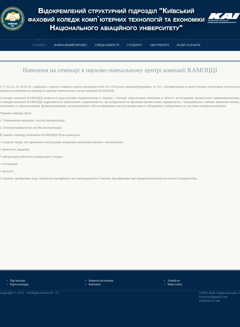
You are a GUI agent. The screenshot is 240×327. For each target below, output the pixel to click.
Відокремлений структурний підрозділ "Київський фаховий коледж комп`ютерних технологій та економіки (116, 14)
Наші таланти (188, 45)
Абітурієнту (159, 45)
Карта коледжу (19, 284)
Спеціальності (107, 45)
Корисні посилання (101, 280)
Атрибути (174, 280)
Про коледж (17, 280)
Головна (39, 45)
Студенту (134, 45)
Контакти (95, 284)
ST (57, 293)
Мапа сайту (175, 284)
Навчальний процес (70, 45)
